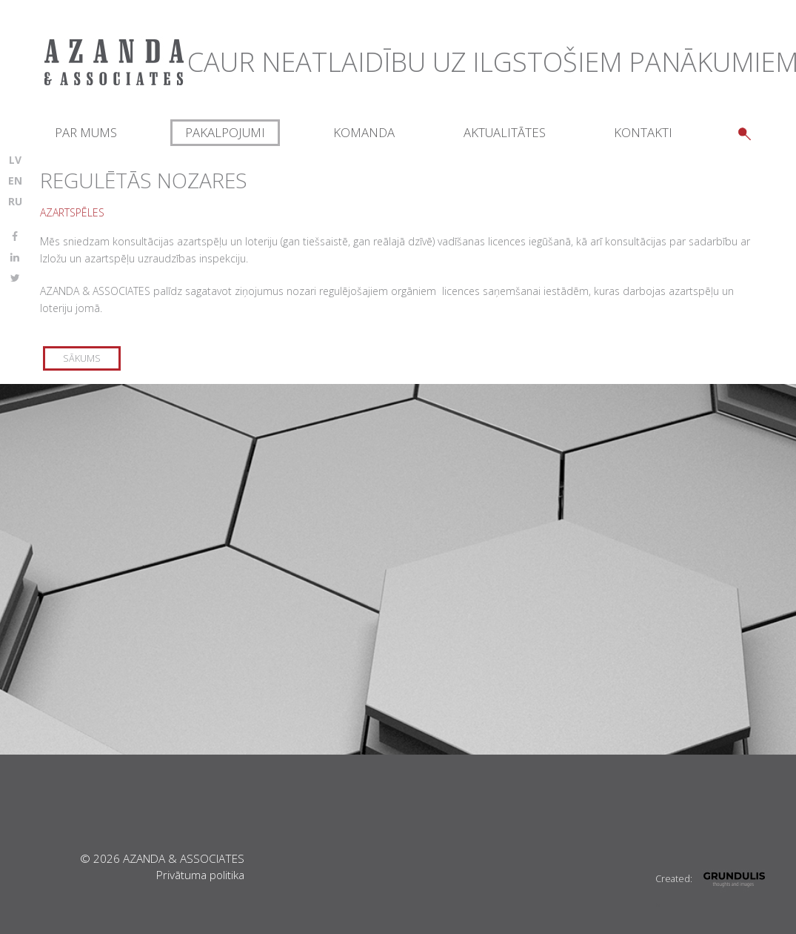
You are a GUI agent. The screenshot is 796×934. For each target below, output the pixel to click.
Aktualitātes (505, 132)
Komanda (364, 132)
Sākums (82, 358)
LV (15, 160)
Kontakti (643, 132)
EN (15, 180)
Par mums (86, 132)
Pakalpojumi (225, 132)
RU (15, 201)
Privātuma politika (200, 875)
